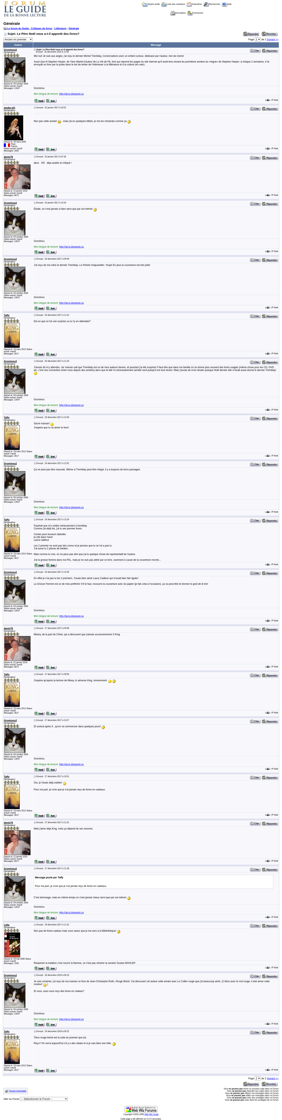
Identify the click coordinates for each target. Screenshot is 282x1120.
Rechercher (211, 4)
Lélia (6, 925)
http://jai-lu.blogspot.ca (71, 93)
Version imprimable (17, 1091)
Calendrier (194, 4)
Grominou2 (10, 49)
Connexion (195, 13)
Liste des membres (173, 4)
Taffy (7, 315)
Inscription (178, 13)
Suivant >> (273, 39)
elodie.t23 (9, 107)
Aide (227, 4)
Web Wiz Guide (152, 1114)
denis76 (8, 157)
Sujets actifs (151, 4)
